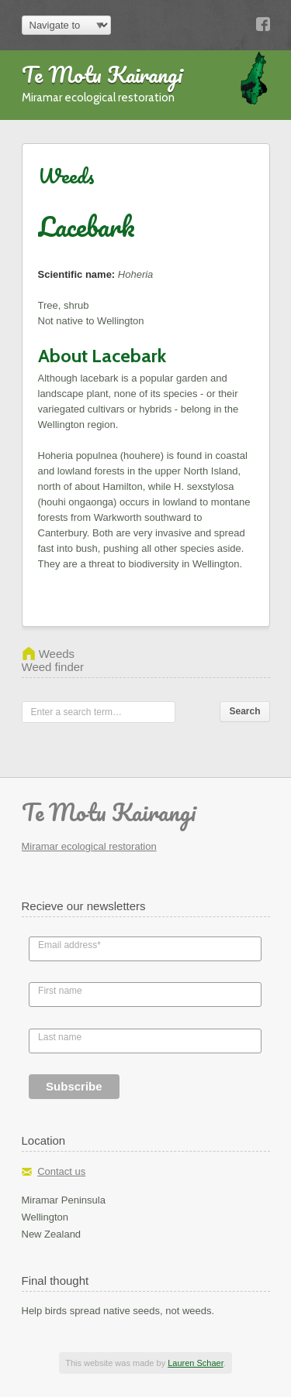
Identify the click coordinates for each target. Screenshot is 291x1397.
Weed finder (53, 666)
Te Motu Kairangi (102, 74)
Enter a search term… (76, 712)
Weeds (66, 175)
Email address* (69, 945)
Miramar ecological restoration (89, 846)
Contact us (61, 1171)
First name (60, 990)
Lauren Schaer (195, 1363)
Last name (59, 1037)
